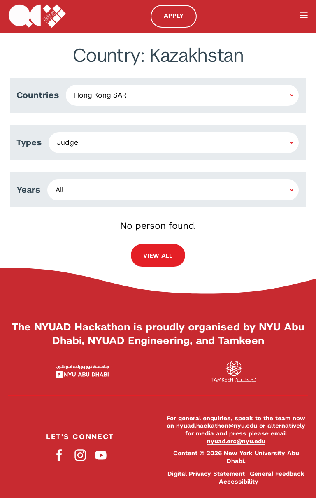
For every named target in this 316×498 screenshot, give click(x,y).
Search (286, 16)
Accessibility (238, 481)
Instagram (80, 455)
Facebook (59, 455)
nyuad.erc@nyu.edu (236, 441)
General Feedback (277, 473)
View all (157, 255)
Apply (174, 15)
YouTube (100, 455)
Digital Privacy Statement (206, 473)
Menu (304, 15)
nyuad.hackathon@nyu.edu (216, 425)
